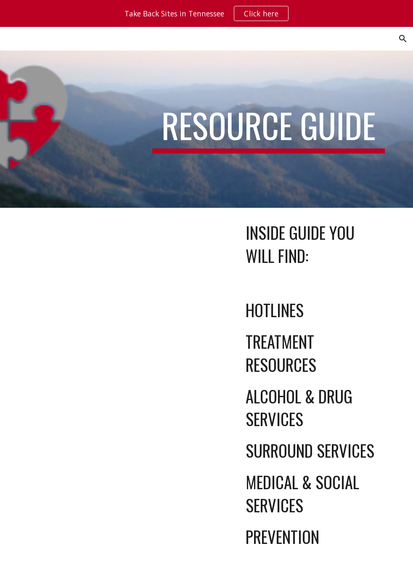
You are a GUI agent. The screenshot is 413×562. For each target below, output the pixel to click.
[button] (403, 39)
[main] (268, 129)
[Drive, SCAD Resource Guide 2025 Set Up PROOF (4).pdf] (113, 346)
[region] (206, 13)
